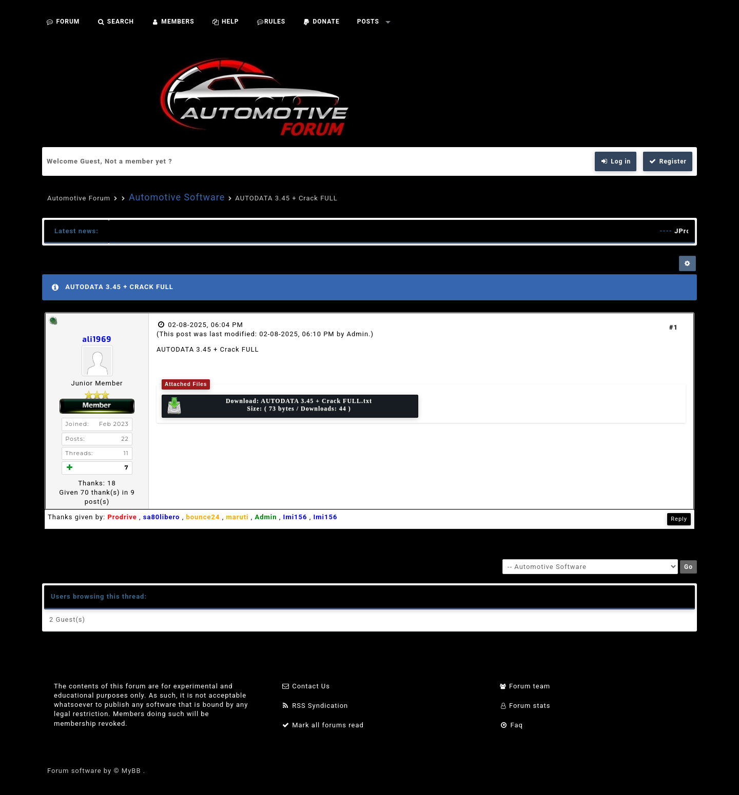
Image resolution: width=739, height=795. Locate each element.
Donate (321, 21)
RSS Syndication (314, 705)
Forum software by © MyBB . (96, 770)
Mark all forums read (322, 725)
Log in (615, 161)
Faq (511, 725)
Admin (358, 334)
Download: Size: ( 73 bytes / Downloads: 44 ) (268, 406)
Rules (270, 21)
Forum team (525, 686)
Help (225, 21)
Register (668, 161)
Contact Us (305, 686)
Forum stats (525, 705)
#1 (673, 327)
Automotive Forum (78, 198)
